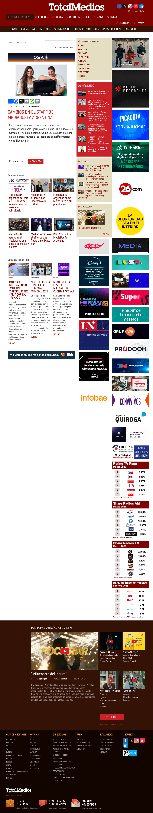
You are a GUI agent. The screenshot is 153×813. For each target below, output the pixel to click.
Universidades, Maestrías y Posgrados (64, 779)
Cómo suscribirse (107, 742)
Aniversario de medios (62, 746)
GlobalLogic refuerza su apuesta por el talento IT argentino (92, 149)
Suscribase (122, 23)
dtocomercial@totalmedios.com (27, 808)
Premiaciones (84, 65)
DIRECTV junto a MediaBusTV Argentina (62, 237)
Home (11, 43)
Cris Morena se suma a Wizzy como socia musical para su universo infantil (94, 184)
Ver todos (111, 717)
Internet (9, 759)
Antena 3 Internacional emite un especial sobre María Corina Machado (18, 290)
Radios (9, 752)
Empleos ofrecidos (84, 739)
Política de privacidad (14, 795)
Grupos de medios (60, 755)
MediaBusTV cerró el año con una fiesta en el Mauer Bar (41, 239)
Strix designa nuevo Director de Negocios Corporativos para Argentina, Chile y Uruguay (94, 140)
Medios (81, 46)
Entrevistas (83, 72)
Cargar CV (80, 749)
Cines (8, 765)
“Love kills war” (130, 690)
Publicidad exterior (14, 755)
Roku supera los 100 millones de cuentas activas (63, 286)
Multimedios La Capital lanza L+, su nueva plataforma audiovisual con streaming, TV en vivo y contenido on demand (94, 116)
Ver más (12, 343)
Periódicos (10, 739)
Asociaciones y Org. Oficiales (61, 750)
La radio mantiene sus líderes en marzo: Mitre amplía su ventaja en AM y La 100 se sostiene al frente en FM (93, 104)
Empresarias (84, 57)
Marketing (57, 758)
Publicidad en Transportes (17, 771)
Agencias (82, 61)
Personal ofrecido (84, 746)
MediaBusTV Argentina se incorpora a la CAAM (38, 199)
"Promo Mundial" (130, 651)
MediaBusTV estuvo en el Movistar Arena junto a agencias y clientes (19, 240)
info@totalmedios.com (57, 808)
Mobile (9, 778)
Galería (105, 234)
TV (7, 749)
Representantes (59, 774)
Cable (8, 746)
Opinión (81, 76)
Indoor (9, 762)
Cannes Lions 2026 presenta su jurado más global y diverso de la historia (93, 168)
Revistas (9, 742)
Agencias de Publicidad (62, 742)
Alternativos (11, 775)
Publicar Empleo (83, 742)
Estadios (9, 768)
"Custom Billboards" (108, 651)
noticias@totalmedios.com (91, 808)
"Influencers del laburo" (89, 227)
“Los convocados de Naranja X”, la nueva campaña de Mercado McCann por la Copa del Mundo (92, 129)
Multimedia (34, 768)
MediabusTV (35, 161)
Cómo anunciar (106, 746)
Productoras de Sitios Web (64, 768)
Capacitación (83, 69)
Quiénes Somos (106, 739)
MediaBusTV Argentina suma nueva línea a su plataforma (62, 199)
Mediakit (103, 752)
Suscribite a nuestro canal (111, 724)
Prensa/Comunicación (61, 761)
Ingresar (139, 23)
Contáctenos (105, 749)
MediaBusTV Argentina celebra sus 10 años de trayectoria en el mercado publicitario (19, 202)
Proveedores (58, 771)
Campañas (82, 53)
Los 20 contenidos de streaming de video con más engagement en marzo (93, 176)
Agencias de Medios (61, 739)
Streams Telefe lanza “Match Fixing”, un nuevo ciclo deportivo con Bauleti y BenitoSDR (93, 194)
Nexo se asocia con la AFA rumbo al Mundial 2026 (40, 286)
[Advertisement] (18, 671)
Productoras (58, 765)
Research (82, 50)
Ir (72, 43)
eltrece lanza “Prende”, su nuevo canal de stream (93, 93)
